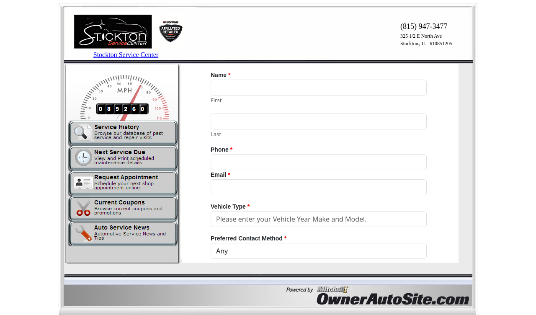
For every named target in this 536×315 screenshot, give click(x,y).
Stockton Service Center (126, 54)
